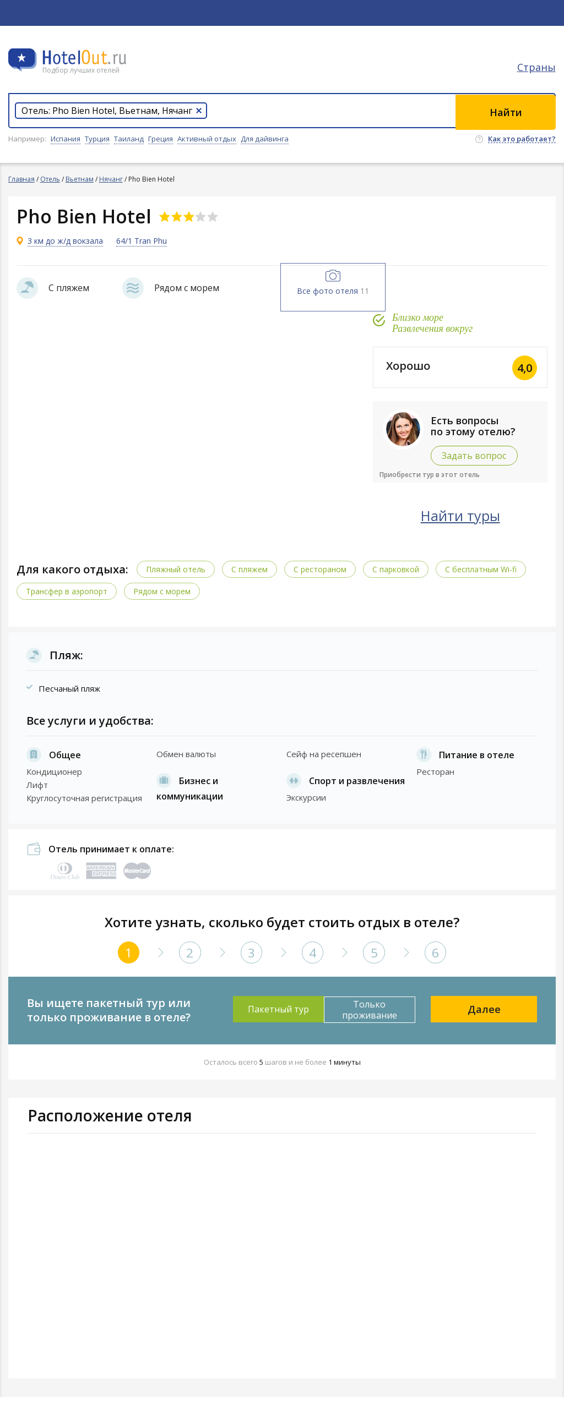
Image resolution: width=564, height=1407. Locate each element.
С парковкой (395, 579)
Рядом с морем (162, 601)
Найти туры (469, 525)
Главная (21, 179)
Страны (536, 68)
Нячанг (111, 179)
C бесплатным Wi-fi (481, 579)
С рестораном (320, 579)
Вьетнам (80, 179)
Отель (50, 179)
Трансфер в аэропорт (66, 601)
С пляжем (249, 579)
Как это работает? (522, 139)
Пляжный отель (175, 579)
